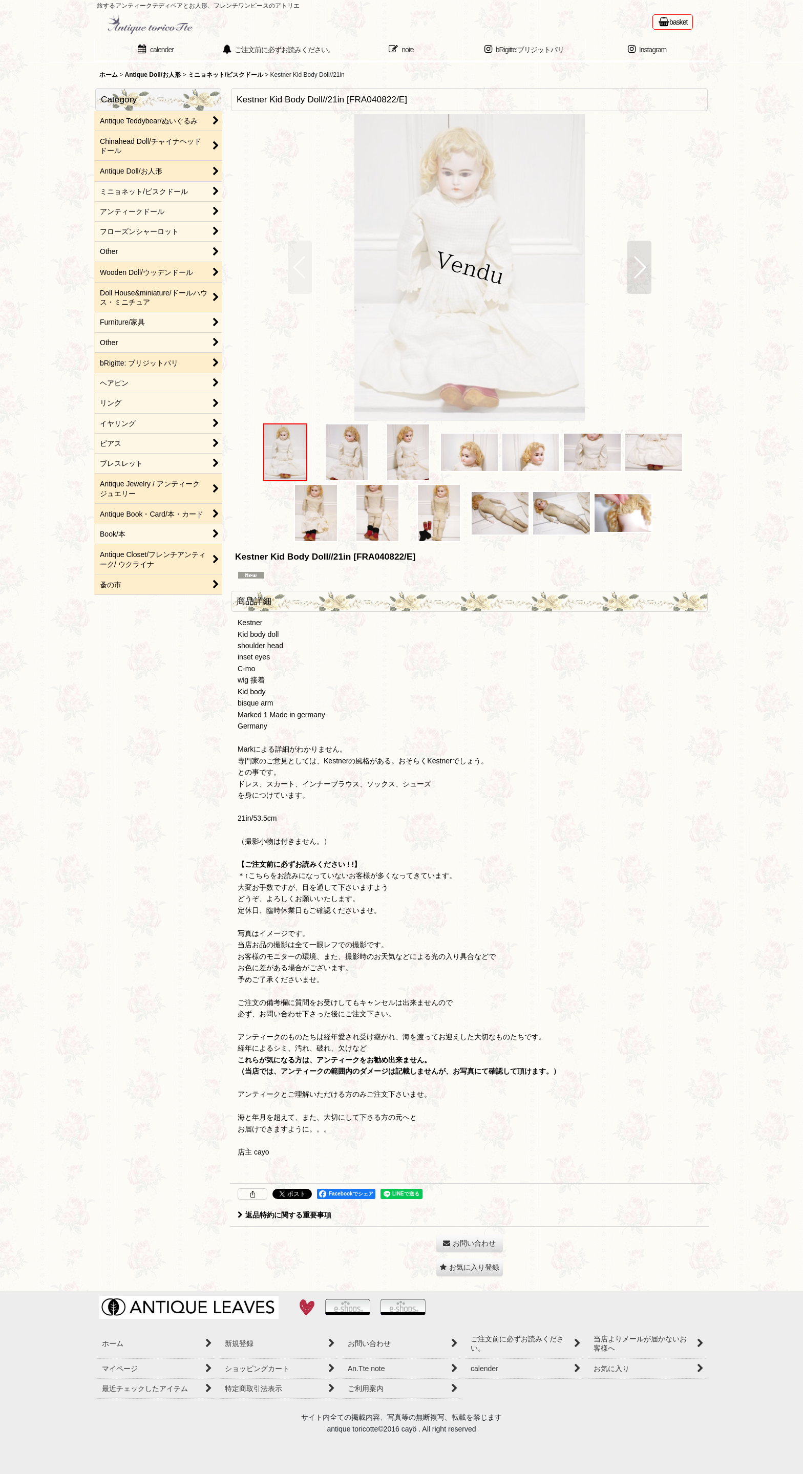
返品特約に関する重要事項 (284, 1215)
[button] (300, 267)
